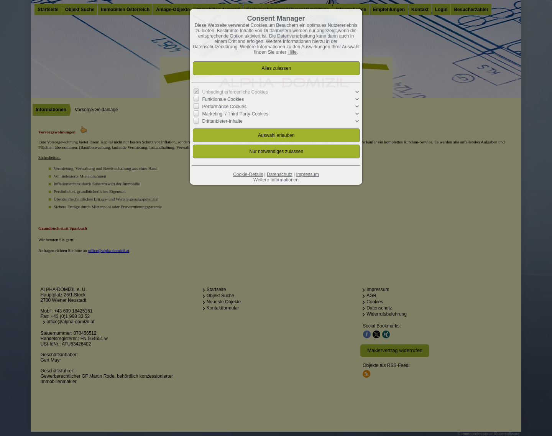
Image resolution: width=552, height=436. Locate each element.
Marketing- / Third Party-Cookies (235, 114)
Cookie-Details (248, 174)
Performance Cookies (224, 106)
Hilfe (292, 52)
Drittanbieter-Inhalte (222, 121)
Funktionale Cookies (223, 99)
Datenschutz (279, 174)
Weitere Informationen (276, 180)
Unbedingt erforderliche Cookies (235, 92)
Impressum (307, 174)
